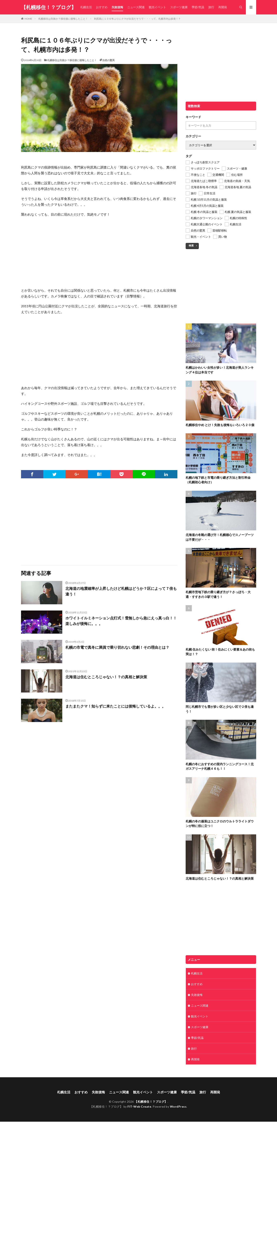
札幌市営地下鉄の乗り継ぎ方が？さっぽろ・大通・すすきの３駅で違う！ (218, 594)
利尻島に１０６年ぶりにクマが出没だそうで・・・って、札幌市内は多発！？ (137, 18)
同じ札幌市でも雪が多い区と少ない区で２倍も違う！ (220, 709)
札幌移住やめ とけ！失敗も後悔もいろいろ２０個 (220, 425)
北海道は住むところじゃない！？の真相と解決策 (106, 677)
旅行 (211, 7)
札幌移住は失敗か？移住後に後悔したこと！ (63, 18)
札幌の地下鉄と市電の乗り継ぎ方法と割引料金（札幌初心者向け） (218, 480)
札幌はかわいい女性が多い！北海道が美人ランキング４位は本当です (220, 370)
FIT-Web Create (139, 1106)
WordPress (178, 1106)
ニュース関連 (136, 7)
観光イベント (157, 7)
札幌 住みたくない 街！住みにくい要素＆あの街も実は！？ (220, 651)
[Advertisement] (99, 250)
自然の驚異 (108, 60)
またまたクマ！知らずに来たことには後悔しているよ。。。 (115, 706)
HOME (28, 18)
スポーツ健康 (178, 7)
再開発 (222, 7)
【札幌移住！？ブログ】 (48, 7)
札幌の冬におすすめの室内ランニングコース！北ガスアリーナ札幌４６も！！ (220, 766)
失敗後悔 (117, 7)
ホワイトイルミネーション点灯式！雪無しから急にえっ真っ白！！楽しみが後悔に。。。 (121, 621)
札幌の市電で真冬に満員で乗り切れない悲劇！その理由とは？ (117, 647)
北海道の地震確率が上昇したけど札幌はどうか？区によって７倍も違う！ (121, 591)
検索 (191, 245)
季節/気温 (198, 7)
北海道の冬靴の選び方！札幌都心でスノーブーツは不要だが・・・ (220, 537)
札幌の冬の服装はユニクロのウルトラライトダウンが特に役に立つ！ (220, 823)
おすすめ (101, 7)
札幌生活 (86, 7)
